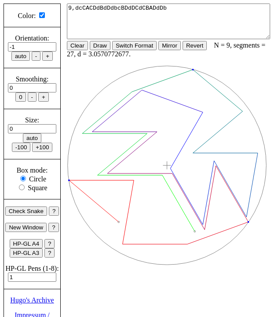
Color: (27, 15)
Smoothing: (32, 79)
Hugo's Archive (32, 300)
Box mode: (32, 170)
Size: (32, 120)
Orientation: (32, 38)
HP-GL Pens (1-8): (32, 268)
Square (37, 188)
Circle (37, 179)
